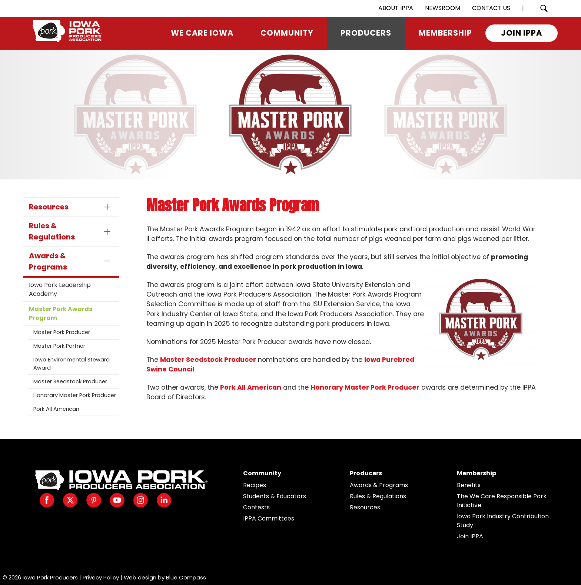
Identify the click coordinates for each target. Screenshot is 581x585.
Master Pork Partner (59, 346)
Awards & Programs (379, 485)
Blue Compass (186, 577)
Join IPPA (470, 536)
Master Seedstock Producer (70, 381)
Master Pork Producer (61, 332)
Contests (256, 507)
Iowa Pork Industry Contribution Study (503, 520)
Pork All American (56, 409)
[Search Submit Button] (544, 8)
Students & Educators (274, 496)
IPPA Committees (268, 518)
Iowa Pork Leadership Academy (60, 289)
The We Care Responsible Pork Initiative (502, 500)
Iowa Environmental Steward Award (71, 363)
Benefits (469, 485)
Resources (365, 507)
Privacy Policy (101, 577)
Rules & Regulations (378, 496)
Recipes (254, 485)
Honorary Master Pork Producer (74, 395)
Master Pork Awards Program (60, 313)
